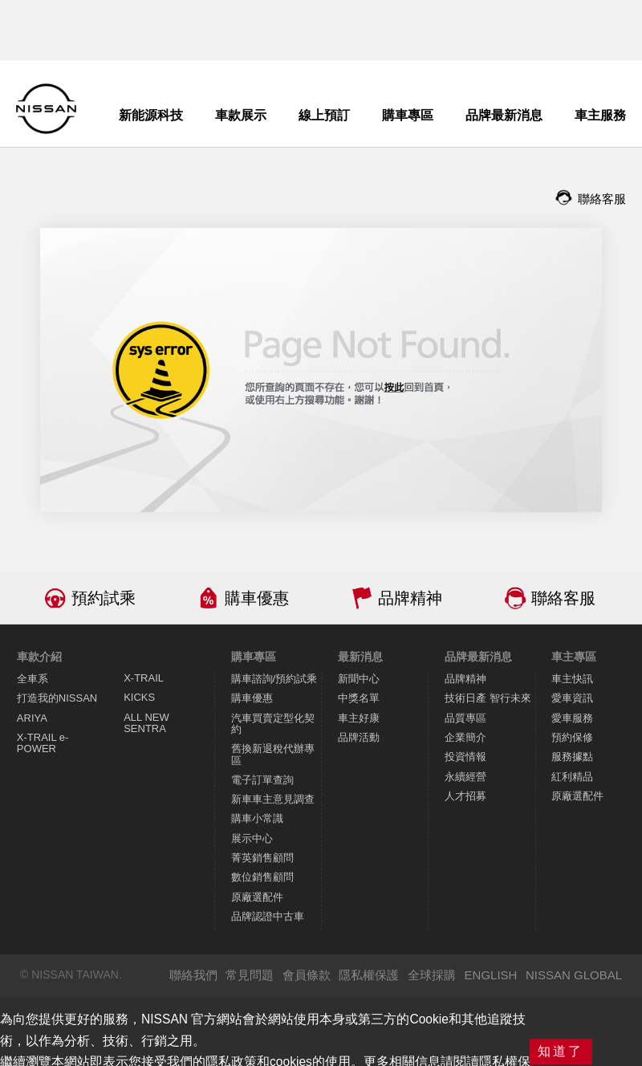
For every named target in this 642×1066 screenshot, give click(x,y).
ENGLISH (491, 975)
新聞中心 (359, 679)
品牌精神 (410, 598)
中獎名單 (359, 698)
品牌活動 (359, 737)
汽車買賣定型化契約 (273, 723)
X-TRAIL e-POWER (43, 743)
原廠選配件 (257, 897)
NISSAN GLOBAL (574, 975)
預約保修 (572, 737)
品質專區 (465, 718)
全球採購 (432, 975)
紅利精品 (572, 777)
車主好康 (359, 718)
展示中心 (252, 838)
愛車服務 (572, 718)
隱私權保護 (369, 975)
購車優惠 (257, 598)
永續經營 (465, 777)
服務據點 (572, 757)
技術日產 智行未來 (488, 698)
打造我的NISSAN (57, 698)
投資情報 (465, 757)
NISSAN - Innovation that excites (46, 109)
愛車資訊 (572, 698)
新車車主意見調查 (273, 799)
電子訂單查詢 (262, 780)
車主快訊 (572, 679)
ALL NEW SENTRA (146, 722)
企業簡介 (465, 737)
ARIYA (32, 718)
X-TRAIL (144, 678)
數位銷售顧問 (262, 877)
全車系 (32, 679)
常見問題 (250, 975)
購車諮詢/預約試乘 (274, 679)
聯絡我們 (193, 975)
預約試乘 (103, 598)
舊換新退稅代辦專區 (273, 754)
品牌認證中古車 (267, 916)
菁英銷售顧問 (262, 858)
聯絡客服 (563, 598)
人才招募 (465, 796)
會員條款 (306, 975)
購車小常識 (257, 818)
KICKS (139, 697)
